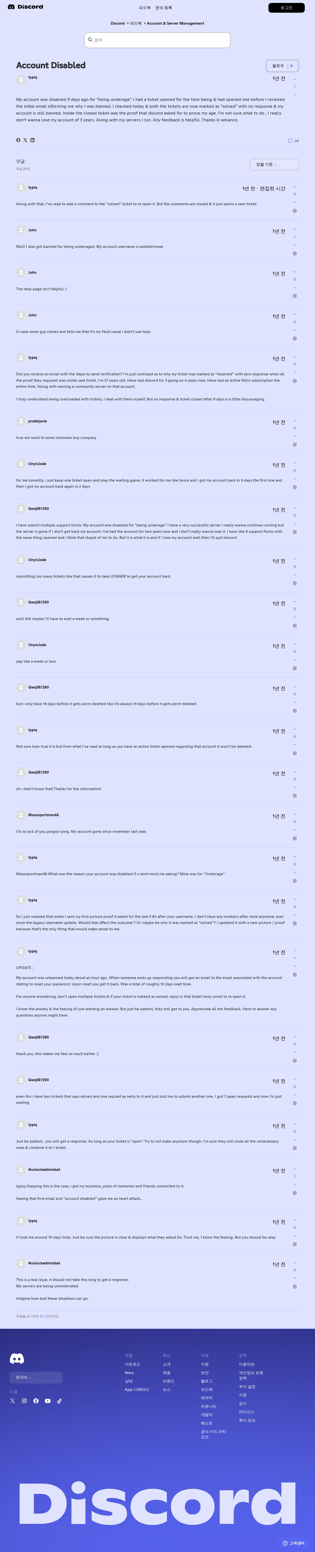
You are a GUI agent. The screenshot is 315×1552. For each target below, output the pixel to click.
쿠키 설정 (247, 1387)
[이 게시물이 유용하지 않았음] (294, 94)
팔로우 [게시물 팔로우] (278, 66)
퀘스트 (207, 1423)
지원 (205, 1364)
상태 (129, 1381)
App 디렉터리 (137, 1390)
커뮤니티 (209, 1406)
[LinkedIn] (32, 140)
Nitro (129, 1373)
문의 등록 (164, 8)
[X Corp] (25, 140)
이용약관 (247, 1364)
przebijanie (37, 421)
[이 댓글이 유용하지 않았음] (294, 202)
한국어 (23, 1377)
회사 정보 (247, 1420)
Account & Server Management (175, 23)
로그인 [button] (286, 8)
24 (293, 141)
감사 (243, 1404)
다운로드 (132, 1364)
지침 (243, 1395)
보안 (205, 1373)
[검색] (157, 40)
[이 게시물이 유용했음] (294, 79)
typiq (32, 77)
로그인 (44, 1316)
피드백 (145, 8)
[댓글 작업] (294, 211)
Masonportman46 (43, 815)
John (32, 230)
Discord (118, 23)
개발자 (207, 1415)
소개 (167, 1364)
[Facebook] (18, 140)
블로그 (207, 1381)
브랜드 (169, 1381)
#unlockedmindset (44, 1170)
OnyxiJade (37, 464)
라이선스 (247, 1412)
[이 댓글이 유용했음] (294, 187)
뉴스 (167, 1390)
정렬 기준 (266, 164)
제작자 (207, 1398)
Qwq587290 (38, 509)
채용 (167, 1373)
